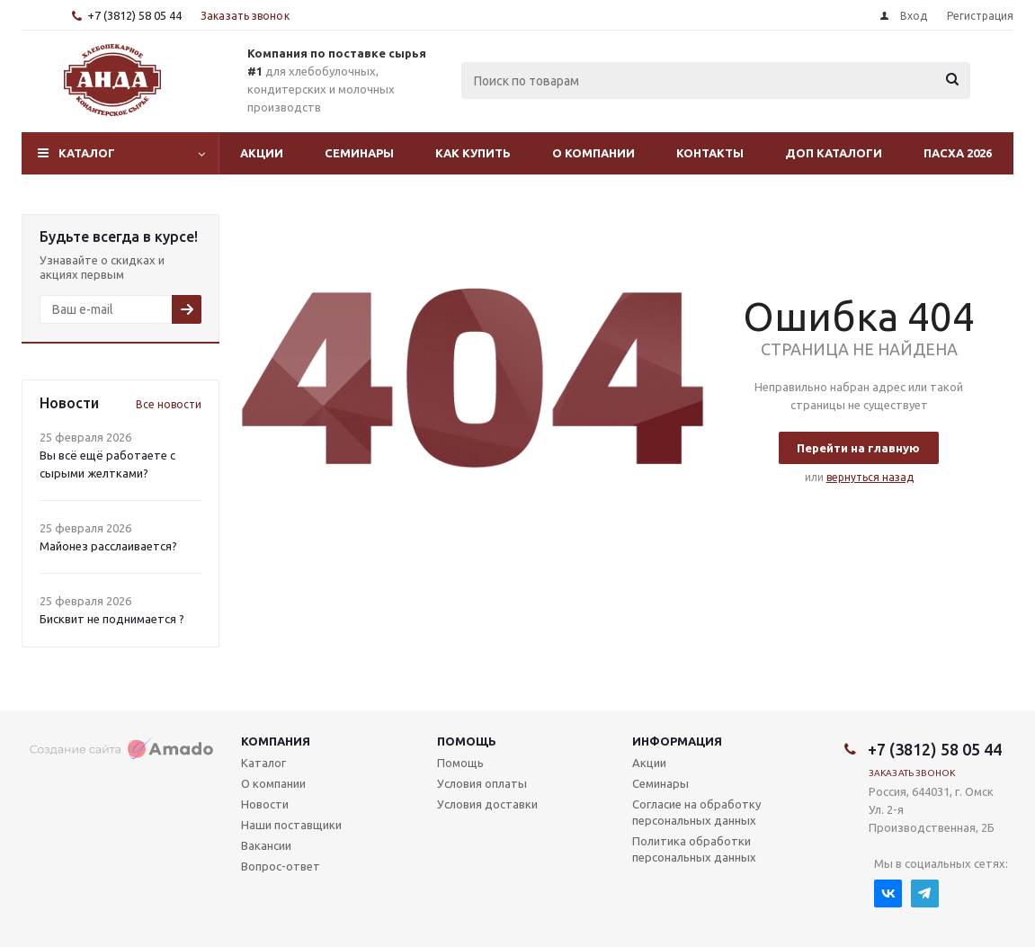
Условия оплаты (482, 783)
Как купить (473, 153)
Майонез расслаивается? (108, 546)
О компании (593, 153)
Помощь (466, 741)
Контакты (710, 153)
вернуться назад (870, 477)
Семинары (359, 153)
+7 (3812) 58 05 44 (134, 15)
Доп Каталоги (833, 153)
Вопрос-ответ (280, 866)
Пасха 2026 (957, 153)
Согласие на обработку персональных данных (696, 812)
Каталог (86, 153)
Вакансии (266, 845)
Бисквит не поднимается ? (112, 618)
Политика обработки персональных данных (694, 849)
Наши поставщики (291, 824)
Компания (275, 741)
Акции (261, 153)
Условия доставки (487, 804)
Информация (677, 741)
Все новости (168, 404)
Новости (265, 804)
